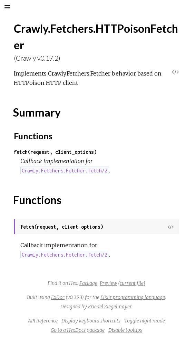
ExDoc (58, 297)
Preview (108, 283)
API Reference (43, 321)
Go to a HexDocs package (78, 330)
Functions (33, 136)
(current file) (131, 283)
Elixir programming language (132, 297)
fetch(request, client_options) (55, 152)
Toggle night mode (144, 320)
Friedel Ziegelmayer (109, 306)
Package (88, 283)
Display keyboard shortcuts (90, 320)
